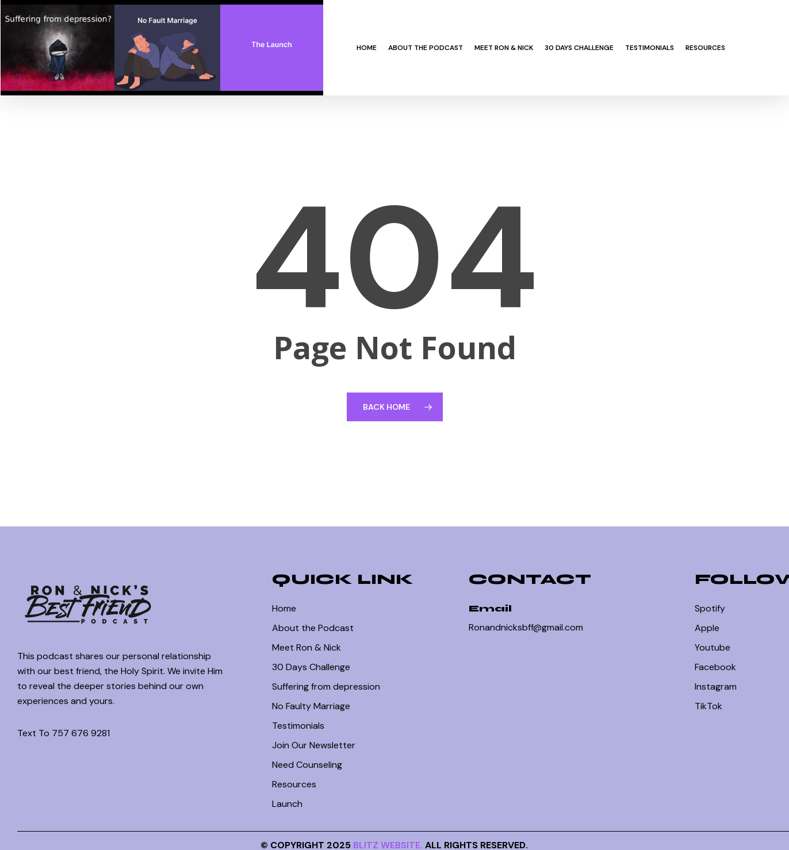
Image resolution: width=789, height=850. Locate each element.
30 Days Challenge (311, 667)
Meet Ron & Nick (306, 647)
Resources (294, 784)
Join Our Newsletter (313, 745)
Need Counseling (307, 765)
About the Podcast (313, 628)
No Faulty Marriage (311, 706)
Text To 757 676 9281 (63, 733)
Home (284, 608)
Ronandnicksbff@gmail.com (526, 627)
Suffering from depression (326, 686)
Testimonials (298, 726)
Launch (287, 804)
